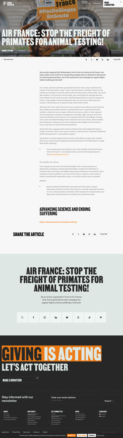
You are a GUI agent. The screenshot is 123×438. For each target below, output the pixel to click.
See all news (7, 59)
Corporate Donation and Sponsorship (58, 416)
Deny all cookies (82, 435)
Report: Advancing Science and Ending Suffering (58, 222)
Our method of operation (10, 417)
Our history (7, 415)
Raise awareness (56, 422)
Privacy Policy (16, 432)
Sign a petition (55, 424)
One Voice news (79, 414)
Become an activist (56, 418)
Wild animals (31, 420)
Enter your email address (63, 398)
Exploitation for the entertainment (33, 415)
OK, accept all (71, 435)
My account (97, 3)
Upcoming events (80, 417)
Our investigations (80, 415)
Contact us (36, 432)
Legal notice (5, 432)
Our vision (6, 414)
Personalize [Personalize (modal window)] (92, 435)
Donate (53, 414)
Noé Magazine (79, 419)
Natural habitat (32, 424)
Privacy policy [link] (100, 435)
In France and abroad (10, 419)
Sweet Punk (112, 432)
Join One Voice (55, 420)
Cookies (45, 432)
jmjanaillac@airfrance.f (59, 154)
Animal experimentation (34, 416)
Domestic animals (32, 422)
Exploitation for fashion (34, 418)
